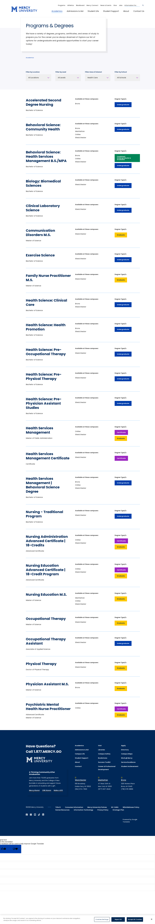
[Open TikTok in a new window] (39, 815)
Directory (125, 750)
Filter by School (121, 72)
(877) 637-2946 (104, 789)
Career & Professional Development (106, 768)
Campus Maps (127, 754)
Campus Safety (104, 754)
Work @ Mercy (126, 758)
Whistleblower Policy (131, 807)
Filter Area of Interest (93, 72)
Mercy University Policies (97, 807)
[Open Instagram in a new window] (31, 815)
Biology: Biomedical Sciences (43, 183)
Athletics (70, 5)
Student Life (93, 11)
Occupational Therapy (46, 618)
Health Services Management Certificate (47, 456)
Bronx (123, 780)
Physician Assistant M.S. (47, 684)
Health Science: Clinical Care (46, 302)
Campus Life (80, 754)
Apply (123, 745)
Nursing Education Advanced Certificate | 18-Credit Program (45, 569)
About (126, 11)
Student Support (111, 11)
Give (115, 5)
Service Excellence (128, 762)
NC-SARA (114, 807)
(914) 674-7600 (81, 789)
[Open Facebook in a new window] (27, 815)
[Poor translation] (15, 849)
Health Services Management (39, 430)
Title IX (58, 807)
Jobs (120, 5)
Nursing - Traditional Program (44, 514)
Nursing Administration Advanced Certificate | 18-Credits (47, 541)
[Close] (151, 919)
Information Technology (83, 810)
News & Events (105, 5)
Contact (78, 766)
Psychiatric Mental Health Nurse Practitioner (48, 706)
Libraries (101, 750)
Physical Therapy (41, 663)
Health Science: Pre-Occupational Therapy (46, 351)
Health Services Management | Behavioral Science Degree (43, 485)
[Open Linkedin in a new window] (43, 815)
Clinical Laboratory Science (43, 207)
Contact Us (138, 11)
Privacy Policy (102, 810)
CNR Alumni (46, 790)
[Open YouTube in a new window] (35, 815)
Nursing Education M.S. (46, 594)
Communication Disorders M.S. (40, 232)
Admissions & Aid (75, 11)
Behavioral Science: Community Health (43, 127)
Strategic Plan (118, 810)
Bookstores (102, 758)
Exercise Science (40, 255)
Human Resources (62, 810)
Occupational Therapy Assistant (46, 641)
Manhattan (103, 780)
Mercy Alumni (34, 790)
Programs (61, 5)
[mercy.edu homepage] (24, 9)
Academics (57, 11)
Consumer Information (74, 807)
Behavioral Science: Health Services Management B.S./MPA (46, 156)
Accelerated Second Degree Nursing (43, 102)
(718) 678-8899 (127, 789)
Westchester (80, 780)
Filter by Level (60, 72)
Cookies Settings (101, 919)
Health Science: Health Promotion (46, 327)
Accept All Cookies (135, 919)
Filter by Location (33, 72)
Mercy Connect (92, 5)
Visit (100, 745)
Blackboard (80, 5)
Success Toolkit (104, 762)
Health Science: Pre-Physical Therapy (43, 376)
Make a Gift (58, 790)
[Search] (143, 5)
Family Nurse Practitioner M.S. (48, 277)
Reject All (118, 919)
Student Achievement (129, 766)
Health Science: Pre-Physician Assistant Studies (43, 403)
